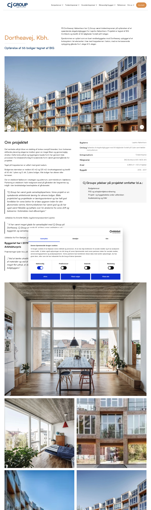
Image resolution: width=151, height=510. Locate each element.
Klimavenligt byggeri (106, 5)
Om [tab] (107, 238)
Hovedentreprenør (88, 5)
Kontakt (141, 5)
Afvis (45, 276)
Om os (129, 5)
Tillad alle (105, 276)
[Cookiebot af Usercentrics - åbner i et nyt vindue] (111, 231)
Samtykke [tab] (44, 238)
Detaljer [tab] (75, 238)
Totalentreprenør (71, 5)
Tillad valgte (75, 276)
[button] (57, 5)
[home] (18, 5)
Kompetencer (56, 5)
